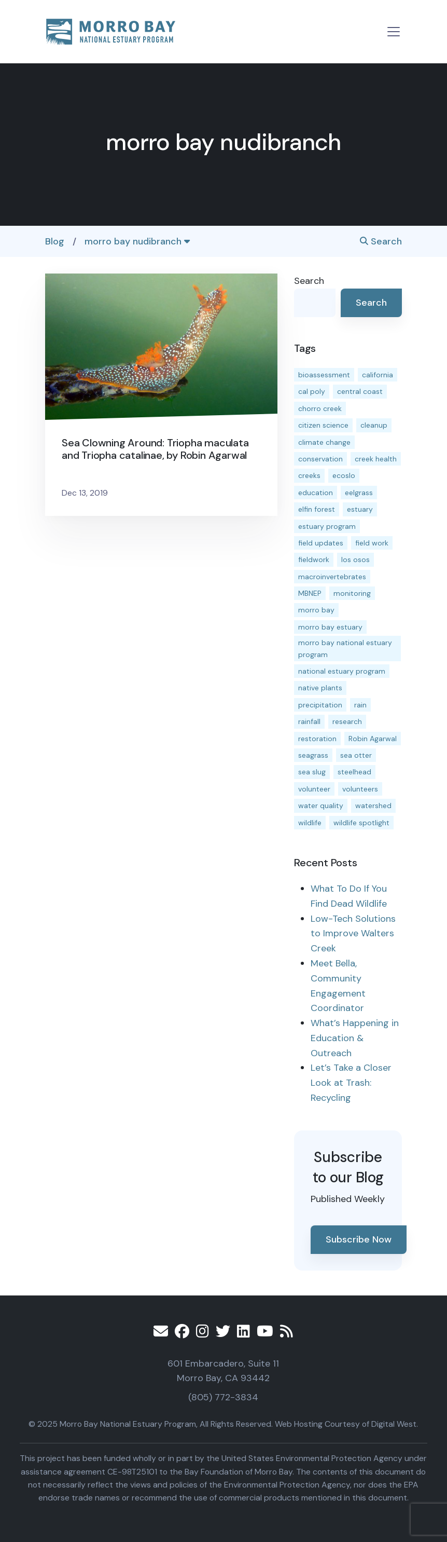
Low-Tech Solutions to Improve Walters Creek (353, 933)
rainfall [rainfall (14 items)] (309, 721)
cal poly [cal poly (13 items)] (311, 391)
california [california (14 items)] (377, 374)
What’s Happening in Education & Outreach (355, 1038)
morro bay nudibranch (137, 241)
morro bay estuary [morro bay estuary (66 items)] (330, 627)
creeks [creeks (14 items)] (309, 475)
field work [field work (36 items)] (371, 543)
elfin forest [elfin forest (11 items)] (316, 509)
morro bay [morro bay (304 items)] (316, 610)
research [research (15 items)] (347, 721)
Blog (54, 241)
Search (381, 241)
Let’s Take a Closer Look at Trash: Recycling (351, 1082)
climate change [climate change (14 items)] (324, 442)
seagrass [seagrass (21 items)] (313, 755)
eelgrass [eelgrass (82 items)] (359, 492)
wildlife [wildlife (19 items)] (310, 822)
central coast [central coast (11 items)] (360, 391)
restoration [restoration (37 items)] (317, 738)
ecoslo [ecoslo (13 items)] (343, 475)
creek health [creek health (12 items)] (376, 458)
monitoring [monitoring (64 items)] (352, 593)
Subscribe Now (359, 1239)
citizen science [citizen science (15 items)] (323, 425)
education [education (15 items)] (315, 492)
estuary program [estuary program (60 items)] (327, 526)
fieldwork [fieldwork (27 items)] (313, 559)
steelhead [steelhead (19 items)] (354, 771)
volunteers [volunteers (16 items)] (360, 789)
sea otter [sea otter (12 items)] (356, 755)
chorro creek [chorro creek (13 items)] (320, 408)
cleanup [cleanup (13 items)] (373, 425)
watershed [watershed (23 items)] (373, 805)
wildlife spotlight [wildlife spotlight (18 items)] (361, 822)
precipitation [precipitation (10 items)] (320, 704)
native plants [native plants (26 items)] (320, 687)
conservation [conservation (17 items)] (320, 458)
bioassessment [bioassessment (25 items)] (324, 374)
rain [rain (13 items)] (360, 704)
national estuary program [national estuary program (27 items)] (341, 671)
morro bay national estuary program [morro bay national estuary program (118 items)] (345, 648)
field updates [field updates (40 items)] (320, 543)
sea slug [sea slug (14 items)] (312, 771)
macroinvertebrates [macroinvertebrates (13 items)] (332, 576)
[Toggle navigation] (393, 31)
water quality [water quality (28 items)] (320, 805)
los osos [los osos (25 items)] (355, 559)
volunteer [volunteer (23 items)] (314, 789)
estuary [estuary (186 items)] (360, 509)
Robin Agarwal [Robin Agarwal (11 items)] (372, 738)
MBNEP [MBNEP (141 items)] (310, 593)
